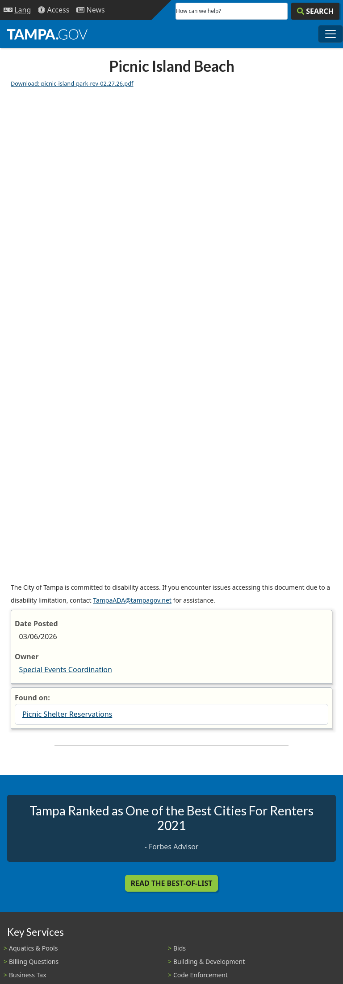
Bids (179, 948)
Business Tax (27, 975)
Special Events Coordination (65, 669)
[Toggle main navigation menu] (330, 34)
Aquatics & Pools (33, 948)
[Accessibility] (53, 10)
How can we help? (198, 11)
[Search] (315, 11)
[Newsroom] (90, 10)
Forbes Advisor (174, 847)
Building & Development (209, 961)
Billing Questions (34, 961)
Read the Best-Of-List (172, 883)
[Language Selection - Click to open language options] (17, 10)
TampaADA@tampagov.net (132, 600)
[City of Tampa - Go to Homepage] (47, 34)
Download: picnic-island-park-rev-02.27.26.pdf (72, 83)
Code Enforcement (200, 975)
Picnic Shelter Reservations (67, 714)
